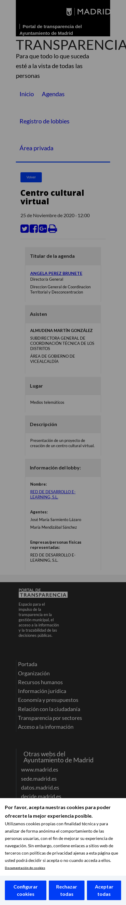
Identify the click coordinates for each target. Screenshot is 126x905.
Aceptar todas (104, 890)
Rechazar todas (66, 890)
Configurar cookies (25, 890)
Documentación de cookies (25, 868)
